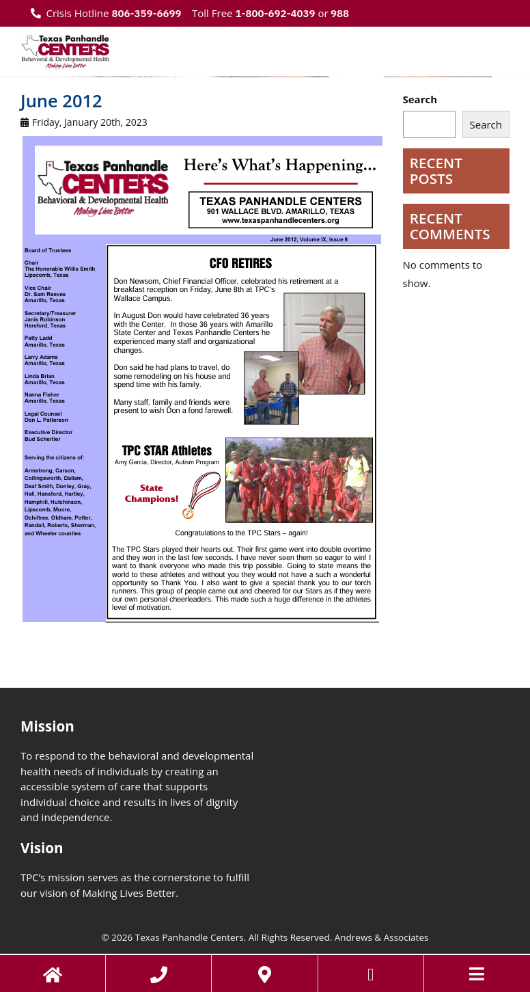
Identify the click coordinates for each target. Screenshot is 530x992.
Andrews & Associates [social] (382, 937)
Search (420, 99)
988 (339, 13)
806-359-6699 (146, 13)
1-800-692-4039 (275, 13)
